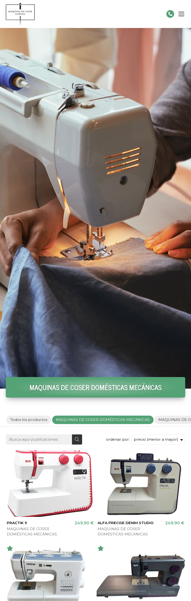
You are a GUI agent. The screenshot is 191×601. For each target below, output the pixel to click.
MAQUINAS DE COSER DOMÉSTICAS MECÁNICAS (32, 531)
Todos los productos (28, 419)
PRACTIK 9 (17, 522)
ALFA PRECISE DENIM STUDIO (126, 522)
